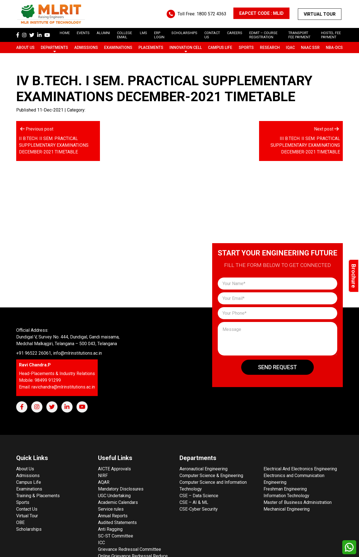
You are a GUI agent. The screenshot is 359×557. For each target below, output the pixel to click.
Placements (150, 47)
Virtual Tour (320, 14)
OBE (20, 522)
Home (65, 33)
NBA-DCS (334, 47)
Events (83, 33)
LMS (143, 33)
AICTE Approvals (114, 468)
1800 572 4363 (211, 13)
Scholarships (29, 529)
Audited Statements (117, 522)
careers (234, 33)
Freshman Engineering (285, 489)
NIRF (103, 475)
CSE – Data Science (199, 495)
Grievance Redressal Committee (129, 549)
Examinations (118, 47)
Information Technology (286, 495)
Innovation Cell (185, 47)
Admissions (86, 47)
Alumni (103, 33)
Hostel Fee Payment (331, 35)
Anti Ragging (110, 529)
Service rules (111, 509)
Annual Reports (113, 515)
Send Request (277, 367)
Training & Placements (38, 495)
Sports (246, 47)
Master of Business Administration (298, 502)
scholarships (184, 33)
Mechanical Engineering (287, 509)
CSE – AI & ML (194, 502)
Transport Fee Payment (299, 35)
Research (270, 47)
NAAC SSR (310, 47)
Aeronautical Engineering (204, 468)
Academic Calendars (118, 502)
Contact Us (26, 509)
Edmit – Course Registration (263, 35)
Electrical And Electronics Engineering (300, 468)
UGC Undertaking (114, 495)
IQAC (290, 47)
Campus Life (220, 47)
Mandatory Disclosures (120, 489)
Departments (54, 47)
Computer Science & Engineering (211, 475)
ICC (101, 542)
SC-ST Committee (115, 536)
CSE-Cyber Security (199, 509)
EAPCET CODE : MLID (261, 13)
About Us (25, 47)
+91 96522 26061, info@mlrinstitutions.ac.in (59, 353)
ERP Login (159, 35)
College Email (124, 35)
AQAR (103, 482)
